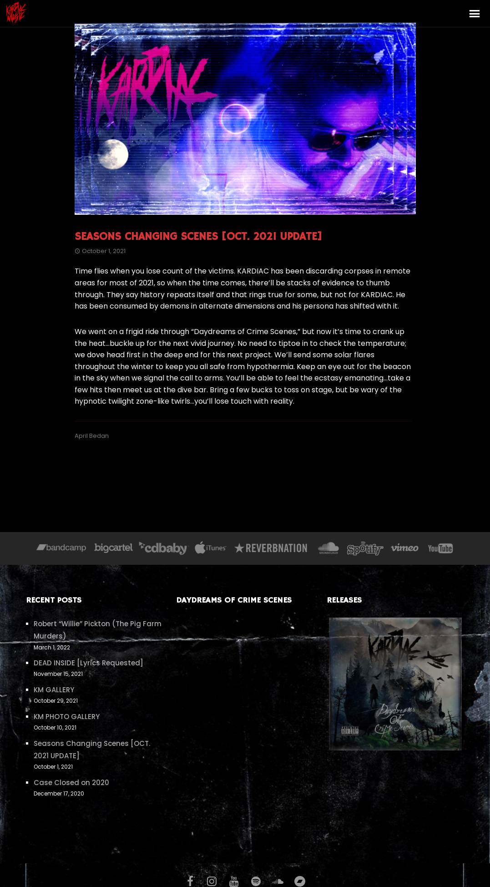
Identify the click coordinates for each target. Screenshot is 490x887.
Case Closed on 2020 (71, 782)
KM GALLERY (54, 689)
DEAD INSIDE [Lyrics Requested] (88, 663)
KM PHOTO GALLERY (67, 716)
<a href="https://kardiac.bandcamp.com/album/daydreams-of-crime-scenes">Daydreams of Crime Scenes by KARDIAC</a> (244, 724)
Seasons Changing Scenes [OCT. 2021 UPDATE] (198, 236)
